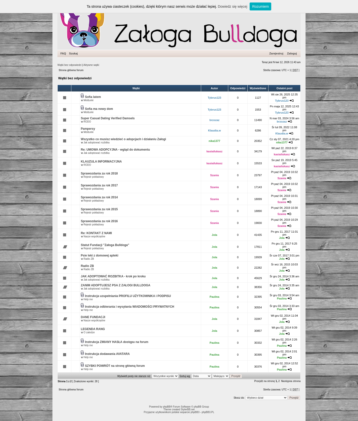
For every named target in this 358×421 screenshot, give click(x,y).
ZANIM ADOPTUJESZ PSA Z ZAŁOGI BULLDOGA (115, 285)
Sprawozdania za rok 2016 (99, 221)
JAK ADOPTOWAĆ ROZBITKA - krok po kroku (113, 276)
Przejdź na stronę (264, 381)
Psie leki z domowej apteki (99, 255)
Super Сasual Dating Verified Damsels (108, 118)
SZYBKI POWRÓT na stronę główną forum (115, 366)
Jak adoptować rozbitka (97, 142)
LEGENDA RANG (93, 329)
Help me (88, 299)
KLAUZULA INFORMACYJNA (101, 161)
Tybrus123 (214, 97)
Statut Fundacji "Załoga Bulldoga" (105, 245)
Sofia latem (93, 97)
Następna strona (291, 381)
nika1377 (214, 140)
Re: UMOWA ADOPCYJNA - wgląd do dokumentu (115, 149)
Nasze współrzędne (94, 236)
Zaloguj (292, 53)
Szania (214, 175)
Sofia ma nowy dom (99, 109)
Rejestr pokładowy (94, 176)
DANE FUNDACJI (93, 317)
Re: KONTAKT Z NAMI (96, 233)
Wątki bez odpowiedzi (69, 65)
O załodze (89, 332)
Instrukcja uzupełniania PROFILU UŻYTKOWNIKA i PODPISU (128, 296)
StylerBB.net (188, 409)
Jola (214, 234)
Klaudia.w (214, 130)
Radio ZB (89, 258)
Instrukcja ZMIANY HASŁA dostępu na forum (116, 342)
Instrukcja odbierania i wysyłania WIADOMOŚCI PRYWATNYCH (129, 306)
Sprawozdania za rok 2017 (99, 185)
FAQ (63, 53)
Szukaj (73, 53)
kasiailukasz (215, 151)
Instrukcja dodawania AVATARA (107, 354)
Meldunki (88, 100)
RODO (87, 121)
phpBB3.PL (208, 412)
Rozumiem (260, 6)
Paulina (214, 296)
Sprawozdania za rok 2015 (99, 209)
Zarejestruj (276, 53)
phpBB (166, 406)
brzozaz (214, 120)
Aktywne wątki (91, 65)
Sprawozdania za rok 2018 (99, 173)
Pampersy (88, 128)
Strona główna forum (71, 70)
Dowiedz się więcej (232, 6)
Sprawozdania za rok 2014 (99, 197)
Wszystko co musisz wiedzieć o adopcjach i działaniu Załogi (123, 139)
